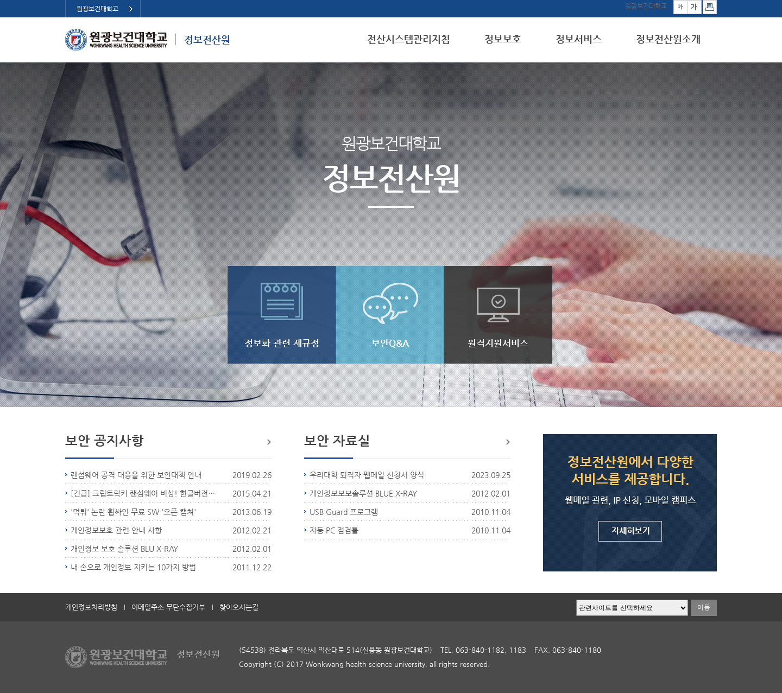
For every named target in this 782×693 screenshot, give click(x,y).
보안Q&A (390, 343)
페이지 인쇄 (710, 7)
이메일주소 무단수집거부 (168, 607)
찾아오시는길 (238, 607)
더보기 (268, 442)
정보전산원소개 (668, 38)
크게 (695, 7)
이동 (703, 607)
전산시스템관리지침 (408, 38)
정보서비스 (579, 38)
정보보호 (502, 38)
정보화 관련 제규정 (281, 343)
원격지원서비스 (498, 343)
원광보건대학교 (97, 8)
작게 (680, 7)
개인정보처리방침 (91, 607)
